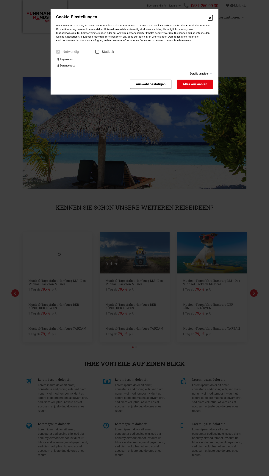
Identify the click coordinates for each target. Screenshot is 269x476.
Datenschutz (66, 65)
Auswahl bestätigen (150, 84)
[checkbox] (58, 52)
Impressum (65, 59)
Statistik (104, 52)
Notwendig (67, 52)
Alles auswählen (195, 84)
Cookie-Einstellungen (76, 17)
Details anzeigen (199, 73)
